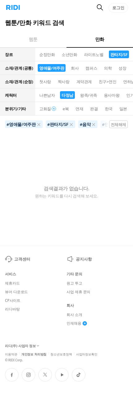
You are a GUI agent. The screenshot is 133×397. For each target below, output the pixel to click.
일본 (123, 108)
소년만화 (69, 54)
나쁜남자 (47, 95)
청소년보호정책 (61, 353)
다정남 (67, 95)
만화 (99, 39)
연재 (79, 108)
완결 (94, 108)
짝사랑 (64, 81)
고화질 (47, 108)
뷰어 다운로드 (16, 292)
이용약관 (11, 353)
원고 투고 (74, 283)
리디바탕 (12, 309)
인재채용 (76, 323)
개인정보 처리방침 (34, 353)
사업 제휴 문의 (78, 292)
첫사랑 (45, 81)
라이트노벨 (94, 54)
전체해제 (118, 124)
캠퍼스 (91, 68)
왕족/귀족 (88, 95)
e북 (66, 108)
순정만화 (47, 54)
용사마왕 (111, 95)
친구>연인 (107, 81)
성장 (122, 68)
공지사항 (79, 259)
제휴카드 (12, 283)
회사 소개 (74, 315)
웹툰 (33, 39)
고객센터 (17, 259)
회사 (75, 68)
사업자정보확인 (86, 353)
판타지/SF (119, 54)
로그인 (118, 7)
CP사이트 (12, 300)
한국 (109, 108)
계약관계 (84, 81)
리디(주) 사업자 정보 (22, 346)
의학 (108, 68)
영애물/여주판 (51, 68)
